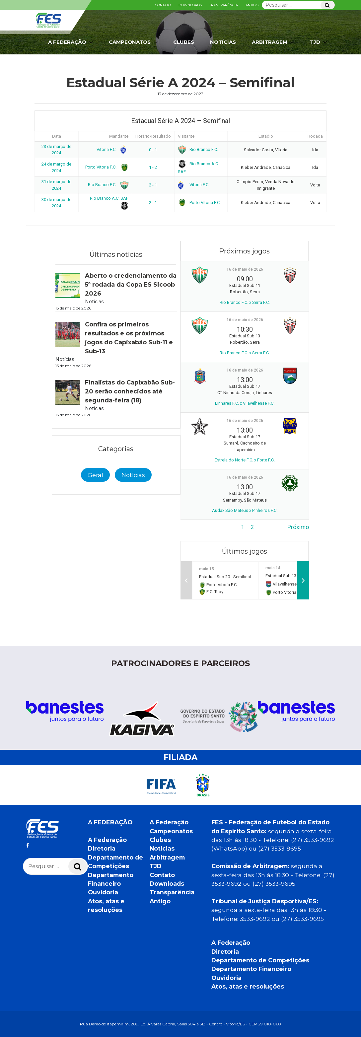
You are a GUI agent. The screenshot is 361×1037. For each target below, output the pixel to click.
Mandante (118, 136)
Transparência (223, 5)
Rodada (315, 136)
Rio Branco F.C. (198, 149)
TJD (319, 42)
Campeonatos (134, 42)
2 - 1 (153, 184)
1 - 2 (153, 167)
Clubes (183, 42)
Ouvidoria (103, 892)
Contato (163, 5)
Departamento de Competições (260, 960)
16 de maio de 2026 (245, 269)
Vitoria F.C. (111, 149)
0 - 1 (153, 149)
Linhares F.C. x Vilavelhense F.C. (244, 403)
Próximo (298, 527)
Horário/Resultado (153, 136)
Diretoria (101, 848)
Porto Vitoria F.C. (105, 167)
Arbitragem (274, 42)
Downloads (190, 5)
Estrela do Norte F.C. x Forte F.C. (245, 459)
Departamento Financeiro (251, 968)
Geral (95, 474)
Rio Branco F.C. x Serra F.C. (245, 302)
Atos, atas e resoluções (247, 986)
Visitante (186, 136)
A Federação (71, 42)
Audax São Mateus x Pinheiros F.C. (244, 510)
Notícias (223, 42)
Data (56, 136)
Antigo (252, 5)
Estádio (265, 136)
